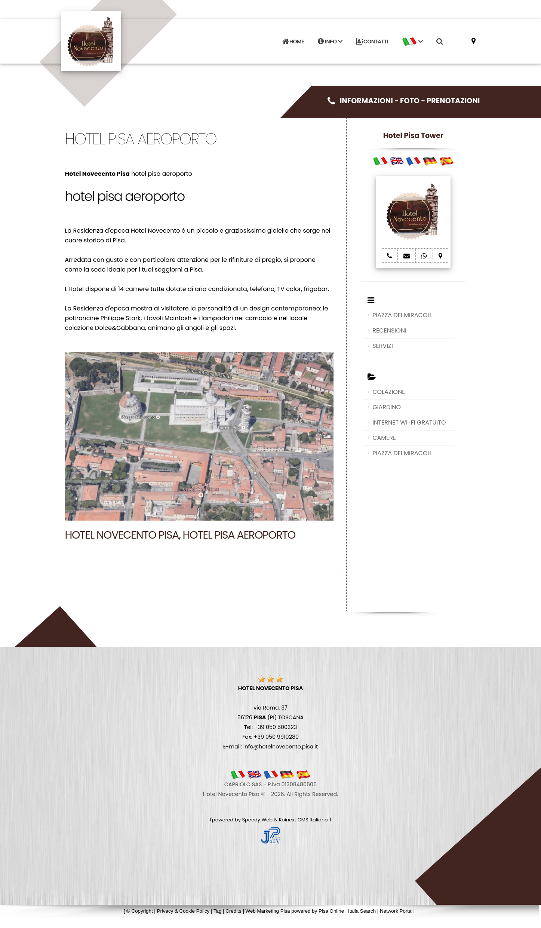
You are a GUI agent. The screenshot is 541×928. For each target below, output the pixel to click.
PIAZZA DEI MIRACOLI (401, 315)
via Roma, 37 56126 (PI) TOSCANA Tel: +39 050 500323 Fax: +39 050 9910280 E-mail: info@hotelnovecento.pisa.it (270, 717)
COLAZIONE (388, 392)
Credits (233, 911)
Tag (217, 911)
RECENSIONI (389, 330)
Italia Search (362, 911)
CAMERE (384, 438)
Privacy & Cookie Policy (183, 911)
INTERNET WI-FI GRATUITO (409, 422)
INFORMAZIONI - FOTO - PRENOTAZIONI (404, 101)
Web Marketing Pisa (268, 911)
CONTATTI (372, 41)
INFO (330, 42)
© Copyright (139, 911)
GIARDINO (386, 407)
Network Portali (397, 911)
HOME (293, 41)
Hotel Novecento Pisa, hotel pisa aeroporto (180, 534)
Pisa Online (331, 911)
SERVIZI (382, 346)
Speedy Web (257, 819)
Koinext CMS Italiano (304, 819)
